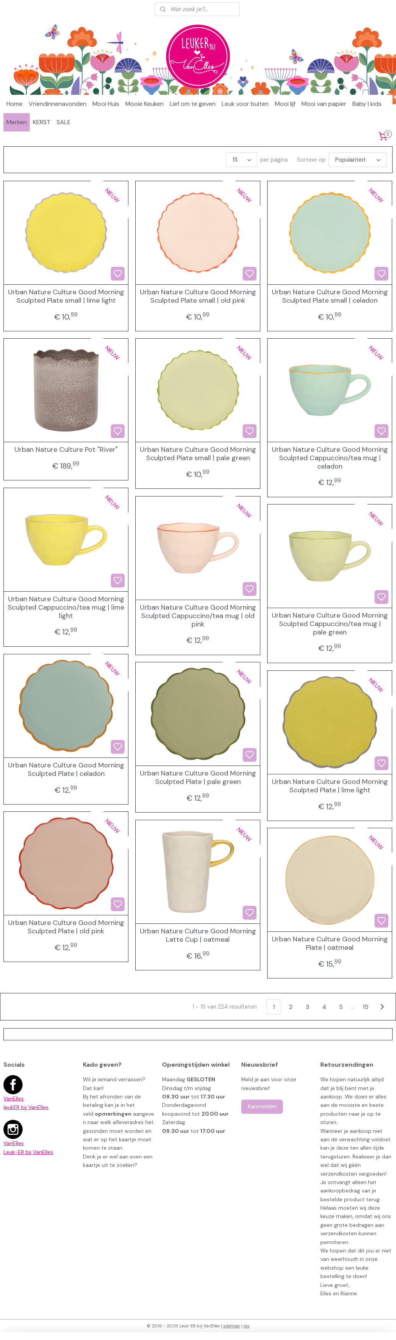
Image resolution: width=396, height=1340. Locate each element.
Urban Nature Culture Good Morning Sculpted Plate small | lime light (66, 296)
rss (246, 1326)
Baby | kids (366, 104)
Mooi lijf (285, 104)
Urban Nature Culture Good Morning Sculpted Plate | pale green (198, 777)
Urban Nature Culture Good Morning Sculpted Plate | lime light (330, 786)
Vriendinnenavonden (57, 104)
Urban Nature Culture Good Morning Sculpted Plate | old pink (66, 927)
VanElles (13, 1098)
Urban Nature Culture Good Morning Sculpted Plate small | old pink (198, 296)
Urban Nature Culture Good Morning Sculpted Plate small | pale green (198, 454)
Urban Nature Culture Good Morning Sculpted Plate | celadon (66, 769)
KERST (41, 122)
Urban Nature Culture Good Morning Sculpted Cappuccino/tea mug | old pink (198, 615)
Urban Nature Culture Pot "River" (66, 450)
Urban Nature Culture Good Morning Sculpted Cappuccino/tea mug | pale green (330, 624)
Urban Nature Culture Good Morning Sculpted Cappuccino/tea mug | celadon (330, 458)
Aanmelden (262, 1106)
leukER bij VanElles (26, 1107)
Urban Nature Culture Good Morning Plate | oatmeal (330, 943)
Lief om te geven (193, 104)
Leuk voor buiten (245, 104)
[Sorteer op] (357, 160)
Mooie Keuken (144, 104)
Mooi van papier (324, 104)
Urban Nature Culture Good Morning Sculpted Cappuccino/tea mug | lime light (66, 607)
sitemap (231, 1326)
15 (365, 1007)
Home (14, 104)
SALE (64, 122)
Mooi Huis (106, 104)
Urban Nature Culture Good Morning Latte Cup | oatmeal (198, 935)
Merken (16, 122)
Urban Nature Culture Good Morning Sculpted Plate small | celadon (330, 296)
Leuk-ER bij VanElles (28, 1152)
